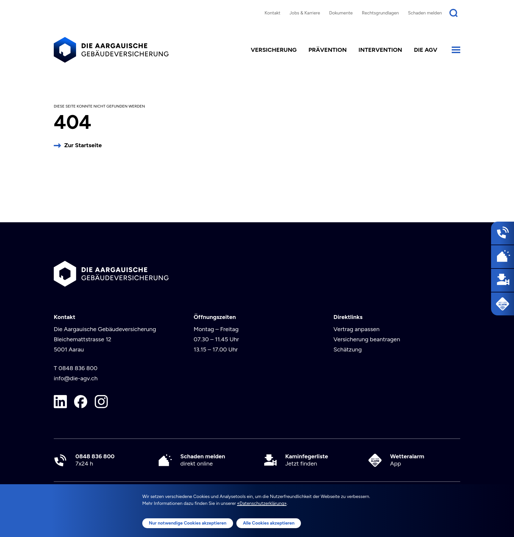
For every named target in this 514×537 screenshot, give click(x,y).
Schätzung (347, 349)
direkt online (202, 460)
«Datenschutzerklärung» (262, 503)
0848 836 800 (77, 368)
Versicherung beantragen (366, 339)
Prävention (327, 49)
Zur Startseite (83, 145)
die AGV (425, 49)
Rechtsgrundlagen (380, 12)
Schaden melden (425, 12)
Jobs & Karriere (304, 12)
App (407, 460)
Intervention (380, 49)
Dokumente (341, 12)
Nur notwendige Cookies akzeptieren (188, 523)
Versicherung (274, 49)
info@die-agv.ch (76, 378)
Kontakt (272, 12)
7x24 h (94, 460)
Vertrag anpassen (356, 329)
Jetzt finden (306, 460)
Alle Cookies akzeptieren (269, 523)
